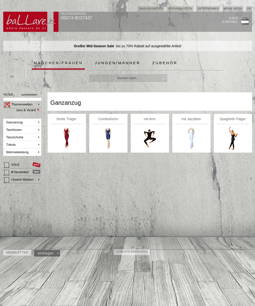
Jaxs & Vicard (26, 110)
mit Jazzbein (191, 119)
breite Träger (66, 119)
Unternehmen (208, 8)
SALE (12, 165)
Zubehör (164, 63)
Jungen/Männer (117, 63)
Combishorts (108, 119)
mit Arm (149, 119)
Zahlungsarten (151, 8)
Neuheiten (17, 173)
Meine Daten (233, 8)
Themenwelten (18, 105)
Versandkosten (180, 8)
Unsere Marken (19, 180)
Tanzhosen (14, 130)
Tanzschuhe (15, 137)
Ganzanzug (15, 122)
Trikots (11, 145)
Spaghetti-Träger (233, 119)
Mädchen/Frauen (58, 63)
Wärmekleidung (18, 152)
